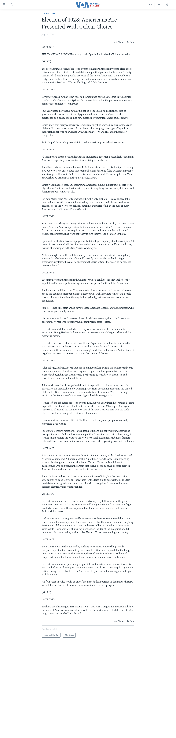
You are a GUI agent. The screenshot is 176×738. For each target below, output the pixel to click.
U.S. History (48, 13)
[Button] (118, 42)
